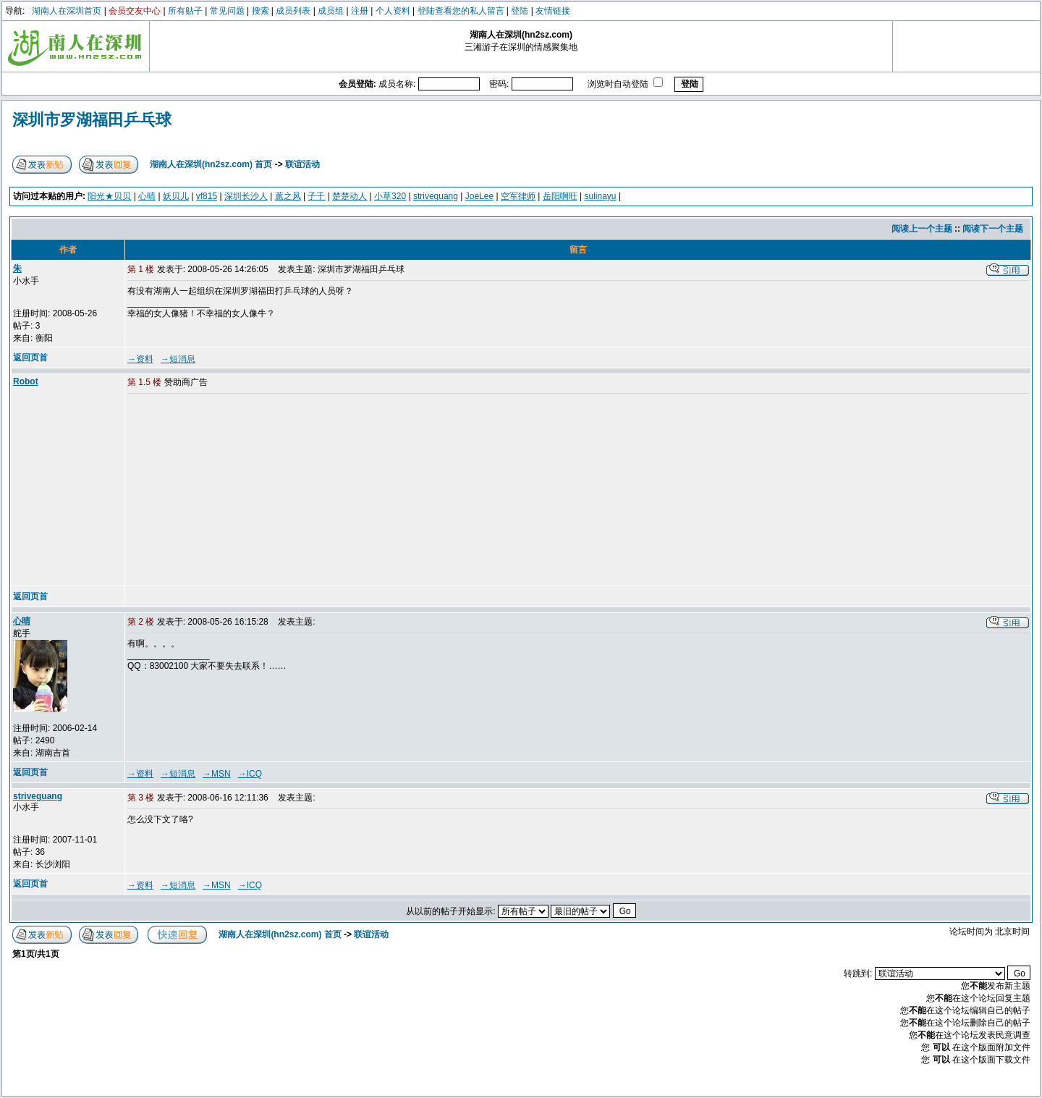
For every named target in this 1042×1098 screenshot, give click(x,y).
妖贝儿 (176, 196)
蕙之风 (288, 196)
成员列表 (293, 11)
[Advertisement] (238, 490)
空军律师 (518, 196)
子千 (316, 196)
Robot (25, 381)
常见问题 (227, 11)
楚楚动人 (349, 196)
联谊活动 (302, 164)
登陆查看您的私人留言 (461, 11)
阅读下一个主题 (992, 229)
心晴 (147, 196)
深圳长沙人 (246, 196)
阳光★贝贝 (109, 196)
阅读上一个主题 (921, 229)
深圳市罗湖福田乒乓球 (91, 120)
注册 (359, 11)
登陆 (519, 11)
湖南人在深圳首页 (66, 11)
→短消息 (178, 359)
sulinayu (601, 196)
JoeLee (479, 196)
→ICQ (250, 774)
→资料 (140, 359)
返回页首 (30, 357)
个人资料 (393, 11)
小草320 (390, 196)
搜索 (260, 11)
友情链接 (552, 11)
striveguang (435, 196)
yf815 (206, 196)
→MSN (217, 774)
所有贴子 (185, 11)
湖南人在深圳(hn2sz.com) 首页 (211, 164)
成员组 (331, 11)
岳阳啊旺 (560, 196)
